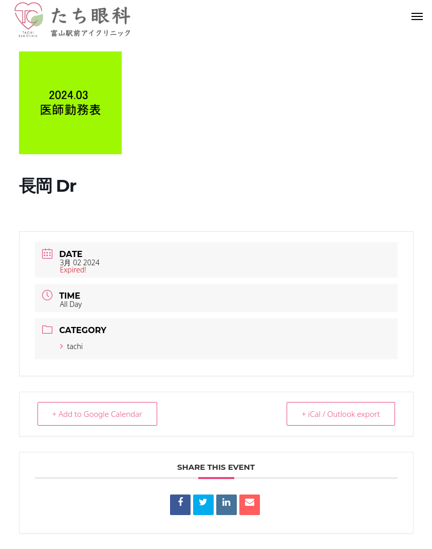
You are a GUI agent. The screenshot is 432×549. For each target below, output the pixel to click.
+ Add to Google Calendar (97, 414)
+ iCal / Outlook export (341, 414)
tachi (71, 346)
